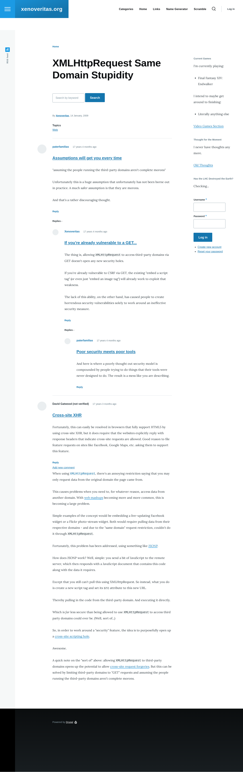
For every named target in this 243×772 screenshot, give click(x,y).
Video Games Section (209, 126)
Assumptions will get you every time (87, 158)
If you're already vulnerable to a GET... (101, 243)
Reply (55, 211)
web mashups (93, 498)
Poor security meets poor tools (106, 352)
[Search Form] (213, 21)
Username (199, 200)
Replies (56, 221)
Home (55, 46)
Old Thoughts (203, 165)
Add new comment (63, 467)
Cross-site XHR (67, 415)
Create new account (209, 247)
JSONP (152, 546)
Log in (231, 21)
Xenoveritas (62, 115)
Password (199, 216)
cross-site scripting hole (72, 636)
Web (55, 130)
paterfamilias (60, 146)
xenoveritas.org (42, 21)
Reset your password (210, 251)
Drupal (69, 722)
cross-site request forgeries (129, 667)
